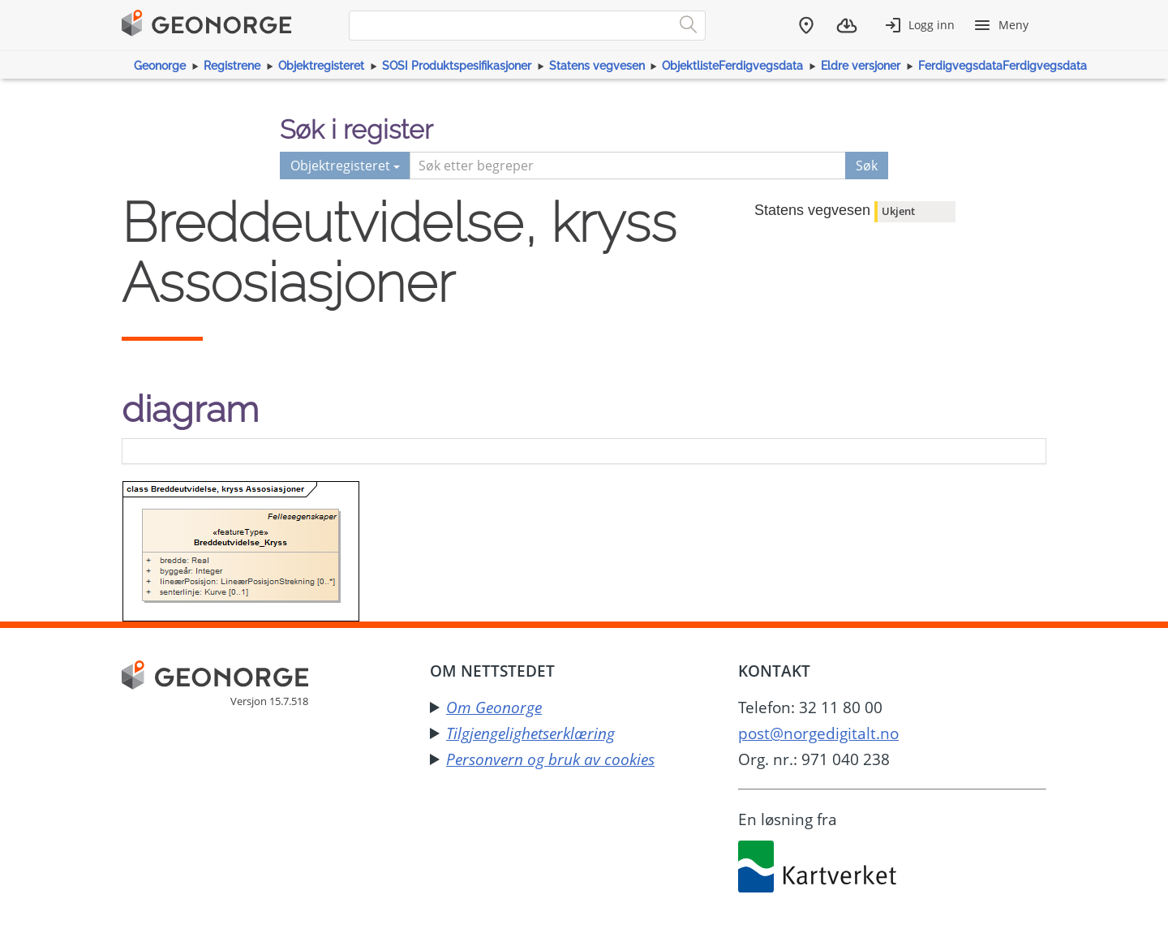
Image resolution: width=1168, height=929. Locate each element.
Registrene (232, 65)
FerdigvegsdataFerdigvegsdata (1002, 65)
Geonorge (160, 65)
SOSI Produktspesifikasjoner (456, 65)
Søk (867, 165)
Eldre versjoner (860, 65)
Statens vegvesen (597, 65)
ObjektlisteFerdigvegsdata (732, 65)
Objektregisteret (321, 65)
